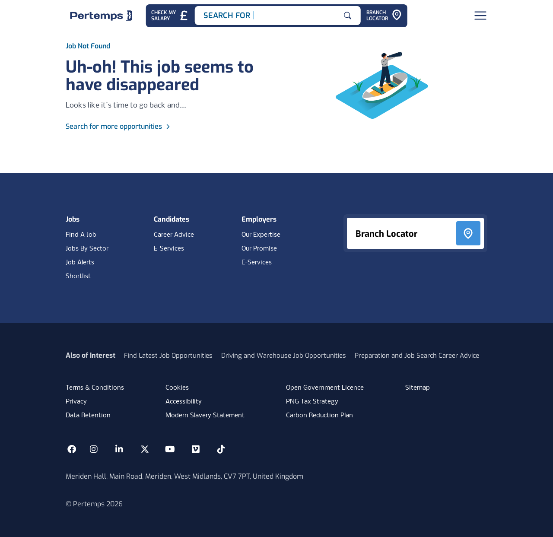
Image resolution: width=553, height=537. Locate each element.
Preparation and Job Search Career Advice (417, 355)
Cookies (177, 387)
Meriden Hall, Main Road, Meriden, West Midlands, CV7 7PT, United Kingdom (184, 476)
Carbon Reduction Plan (319, 415)
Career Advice (174, 235)
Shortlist (78, 276)
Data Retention (88, 415)
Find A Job (81, 235)
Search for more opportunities (119, 126)
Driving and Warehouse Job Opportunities (283, 355)
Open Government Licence (325, 387)
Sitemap (417, 387)
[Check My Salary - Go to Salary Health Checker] (170, 15)
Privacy (76, 401)
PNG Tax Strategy (312, 401)
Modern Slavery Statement (205, 415)
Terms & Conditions (95, 387)
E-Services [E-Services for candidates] (169, 248)
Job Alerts (80, 262)
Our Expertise (261, 235)
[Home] (101, 15)
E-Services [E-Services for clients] (257, 262)
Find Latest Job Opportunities (168, 355)
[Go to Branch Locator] (384, 15)
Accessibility (183, 401)
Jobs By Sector (87, 248)
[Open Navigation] (480, 15)
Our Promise (259, 248)
